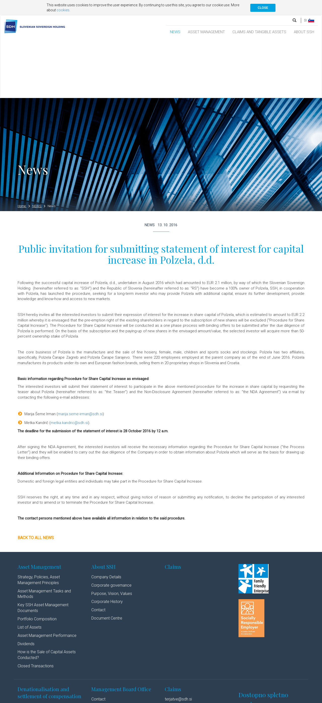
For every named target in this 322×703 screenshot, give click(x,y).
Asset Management (39, 507)
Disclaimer (72, 698)
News (52, 147)
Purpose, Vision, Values (111, 534)
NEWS (175, 32)
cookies (63, 10)
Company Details (106, 518)
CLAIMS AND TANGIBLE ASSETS (259, 32)
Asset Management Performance (47, 576)
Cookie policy (94, 698)
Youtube (151, 698)
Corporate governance (111, 526)
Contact (98, 551)
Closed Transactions (36, 607)
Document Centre (106, 559)
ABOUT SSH (304, 32)
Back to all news (36, 479)
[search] (295, 20)
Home (24, 147)
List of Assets (30, 568)
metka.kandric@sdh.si (69, 364)
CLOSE (263, 8)
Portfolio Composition (37, 560)
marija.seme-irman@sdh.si (80, 355)
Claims (173, 507)
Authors (112, 698)
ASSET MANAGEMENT (206, 32)
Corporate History (107, 543)
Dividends (26, 585)
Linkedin (130, 698)
